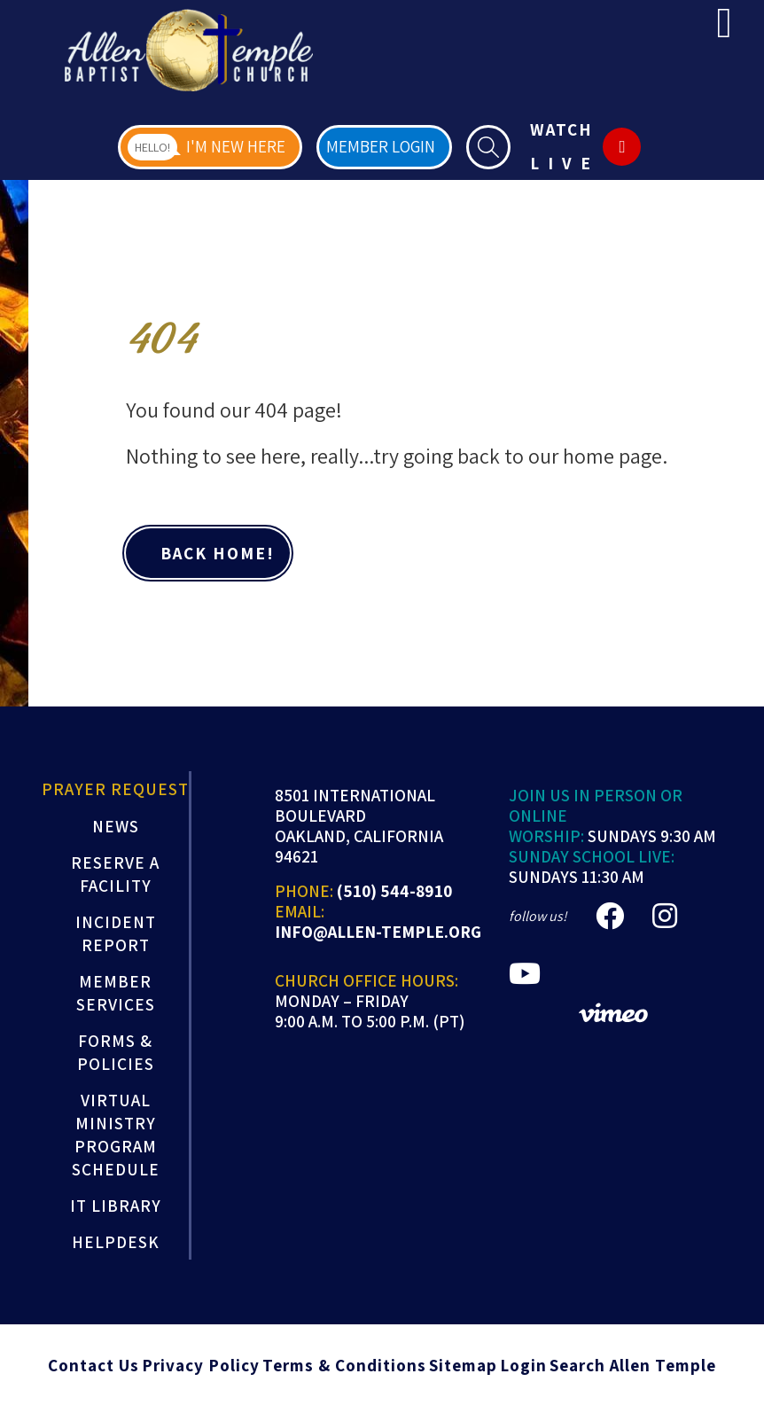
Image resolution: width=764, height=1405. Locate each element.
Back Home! (215, 553)
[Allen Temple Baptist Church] (189, 50)
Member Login (380, 146)
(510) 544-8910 (394, 891)
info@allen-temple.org (378, 932)
